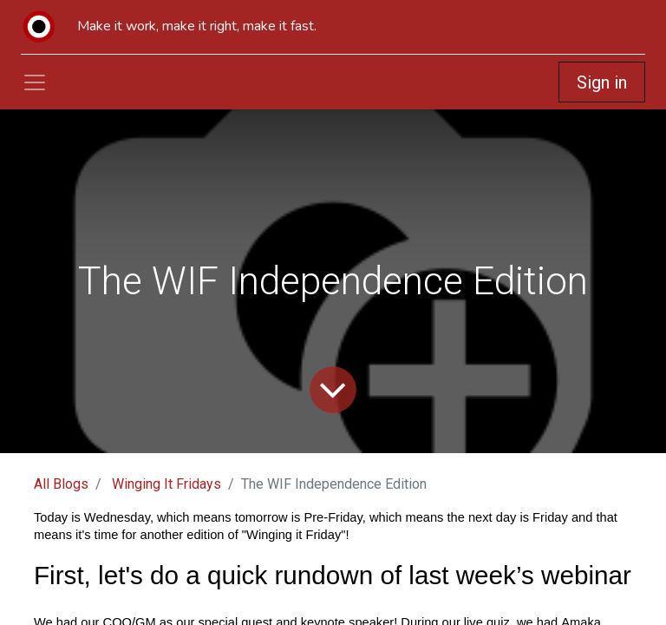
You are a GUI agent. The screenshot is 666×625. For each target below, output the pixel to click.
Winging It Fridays (166, 484)
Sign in (602, 82)
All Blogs (61, 484)
